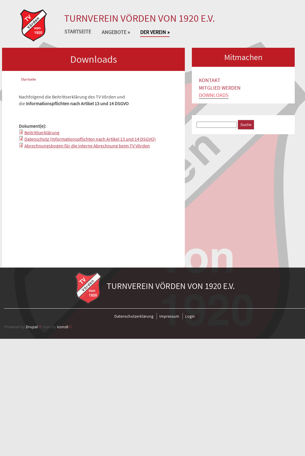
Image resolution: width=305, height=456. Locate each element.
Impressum (169, 316)
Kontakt (209, 80)
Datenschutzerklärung (133, 316)
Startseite (77, 32)
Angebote (116, 33)
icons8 (62, 326)
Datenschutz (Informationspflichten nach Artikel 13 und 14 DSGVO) (90, 139)
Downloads (214, 95)
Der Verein (155, 33)
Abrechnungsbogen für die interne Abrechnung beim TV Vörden (87, 146)
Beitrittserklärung (41, 132)
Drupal (32, 326)
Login (190, 316)
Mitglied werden (220, 88)
